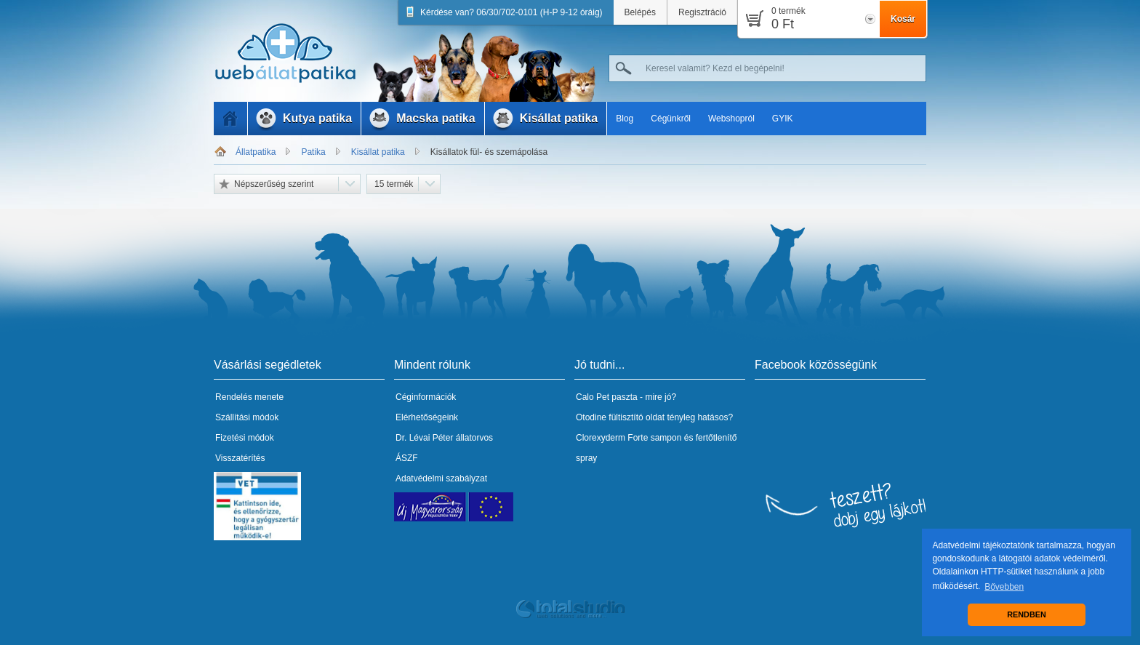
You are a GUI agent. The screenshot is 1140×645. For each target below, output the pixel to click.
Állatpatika (256, 152)
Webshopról (731, 118)
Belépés (640, 12)
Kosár (903, 19)
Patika (313, 152)
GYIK (782, 118)
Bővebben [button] (1004, 587)
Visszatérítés (240, 458)
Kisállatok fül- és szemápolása (488, 152)
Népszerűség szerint (273, 184)
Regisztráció (702, 12)
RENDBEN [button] (1026, 614)
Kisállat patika (378, 152)
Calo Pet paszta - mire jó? (626, 397)
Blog (624, 118)
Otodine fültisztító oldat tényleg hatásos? (654, 417)
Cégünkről (671, 118)
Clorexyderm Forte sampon (628, 438)
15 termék (393, 184)
